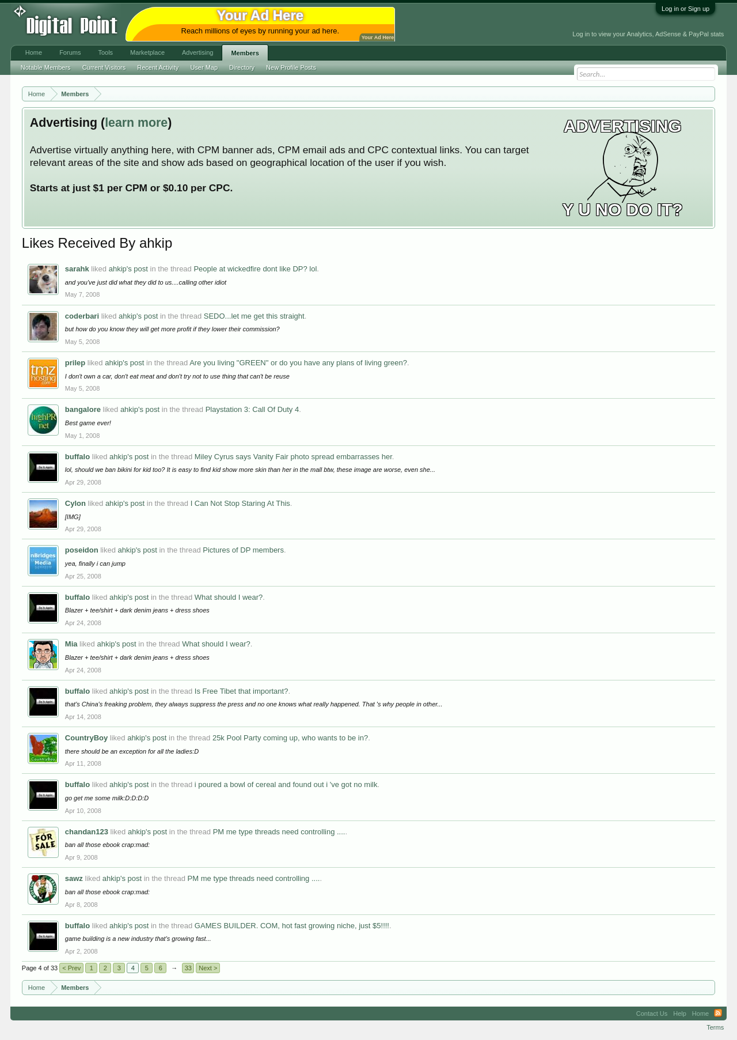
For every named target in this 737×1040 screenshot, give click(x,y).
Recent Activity (157, 67)
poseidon (81, 550)
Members (245, 53)
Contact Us (651, 1013)
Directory (241, 67)
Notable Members (46, 67)
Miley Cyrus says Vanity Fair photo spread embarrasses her (293, 456)
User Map (204, 67)
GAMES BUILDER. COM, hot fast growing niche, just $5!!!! (292, 925)
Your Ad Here (378, 37)
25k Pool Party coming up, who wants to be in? (290, 737)
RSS (718, 1013)
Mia (71, 644)
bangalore (83, 409)
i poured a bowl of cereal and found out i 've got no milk (286, 784)
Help (679, 1013)
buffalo (77, 456)
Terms (715, 1027)
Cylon (75, 503)
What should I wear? (229, 597)
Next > (208, 968)
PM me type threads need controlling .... (279, 831)
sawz (74, 878)
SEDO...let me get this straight (254, 316)
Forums (70, 52)
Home (33, 52)
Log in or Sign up (685, 8)
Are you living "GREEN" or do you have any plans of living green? (298, 362)
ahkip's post (128, 268)
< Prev (71, 968)
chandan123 (86, 831)
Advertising (197, 52)
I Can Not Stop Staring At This (240, 503)
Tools (105, 52)
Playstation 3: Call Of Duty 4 (252, 409)
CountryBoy (86, 737)
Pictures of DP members (243, 550)
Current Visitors (104, 67)
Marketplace (147, 52)
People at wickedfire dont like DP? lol (255, 268)
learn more (136, 123)
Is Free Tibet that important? (241, 691)
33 (188, 968)
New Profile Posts (291, 67)
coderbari (82, 316)
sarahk (77, 268)
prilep (75, 362)
